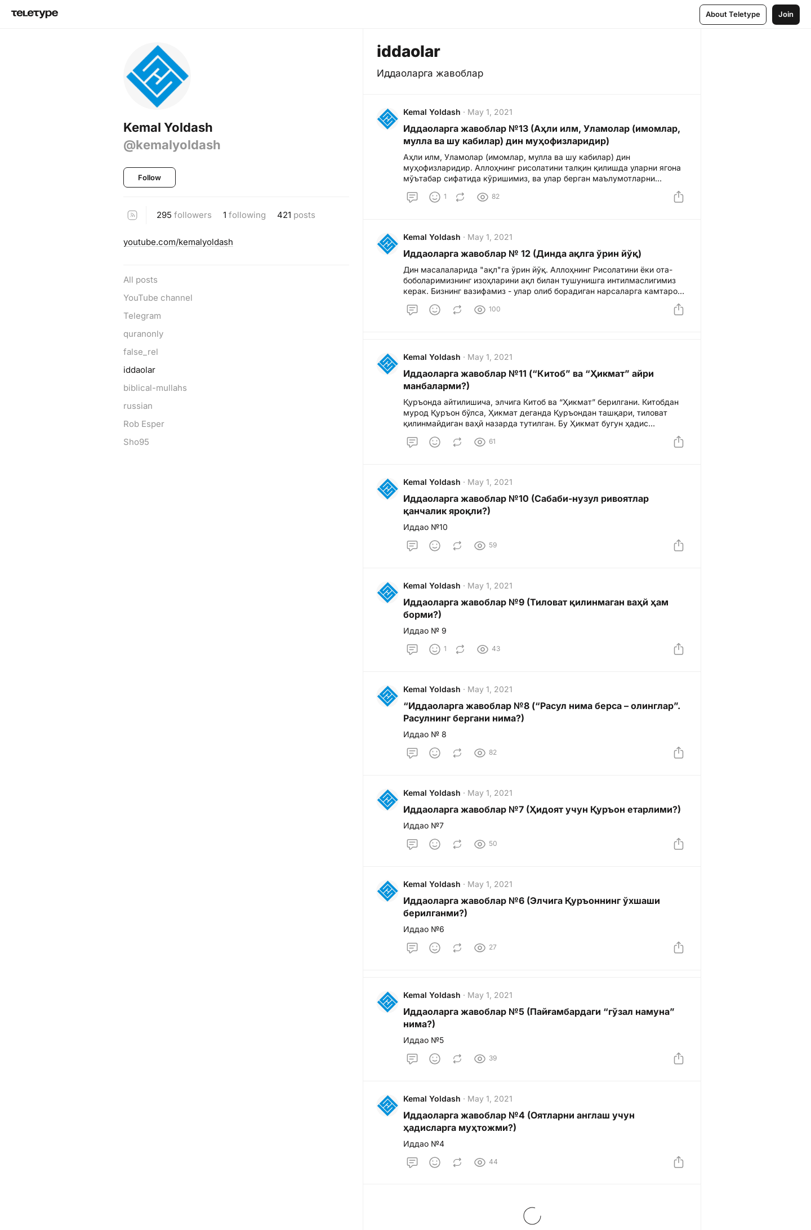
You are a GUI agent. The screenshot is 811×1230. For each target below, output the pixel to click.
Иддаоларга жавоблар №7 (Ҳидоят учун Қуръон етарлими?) (542, 816)
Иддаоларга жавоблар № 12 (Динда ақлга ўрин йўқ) (523, 255)
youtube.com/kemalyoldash (178, 242)
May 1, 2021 (490, 112)
